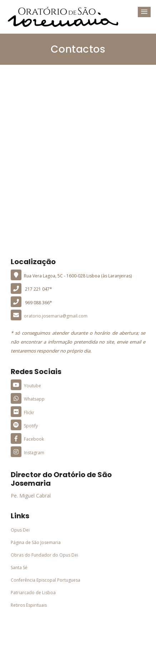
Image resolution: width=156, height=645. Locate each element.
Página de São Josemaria (36, 542)
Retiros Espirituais (29, 605)
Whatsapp (28, 399)
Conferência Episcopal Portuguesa (45, 580)
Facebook (27, 439)
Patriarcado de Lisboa (33, 593)
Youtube (26, 386)
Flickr (22, 412)
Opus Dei (20, 530)
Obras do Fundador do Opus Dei (44, 555)
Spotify (24, 426)
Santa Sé (19, 567)
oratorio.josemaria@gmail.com (49, 316)
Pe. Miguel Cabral (31, 495)
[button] (144, 12)
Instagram (27, 453)
